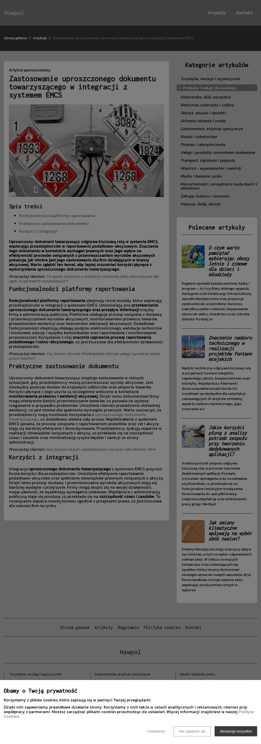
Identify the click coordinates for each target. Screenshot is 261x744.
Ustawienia (156, 731)
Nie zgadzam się (192, 731)
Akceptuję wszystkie (236, 731)
